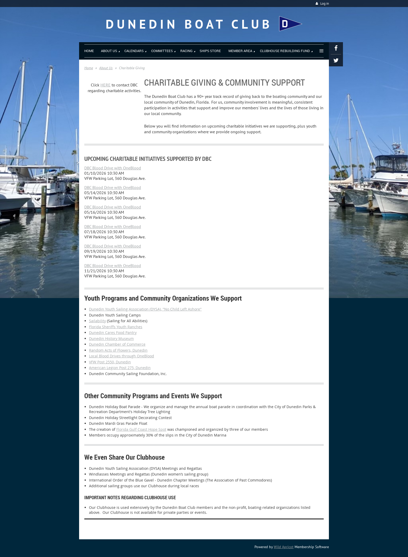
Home (88, 68)
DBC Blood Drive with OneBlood (112, 167)
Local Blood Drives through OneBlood (121, 355)
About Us (106, 68)
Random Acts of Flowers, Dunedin (118, 350)
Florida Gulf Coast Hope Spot (141, 429)
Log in (324, 3)
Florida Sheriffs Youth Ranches (115, 326)
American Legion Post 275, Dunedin (120, 367)
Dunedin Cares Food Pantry (113, 332)
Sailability (97, 320)
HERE (105, 84)
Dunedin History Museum (111, 338)
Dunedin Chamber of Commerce (117, 344)
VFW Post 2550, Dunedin (110, 361)
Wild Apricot (284, 547)
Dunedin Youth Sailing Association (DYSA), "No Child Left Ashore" (145, 309)
